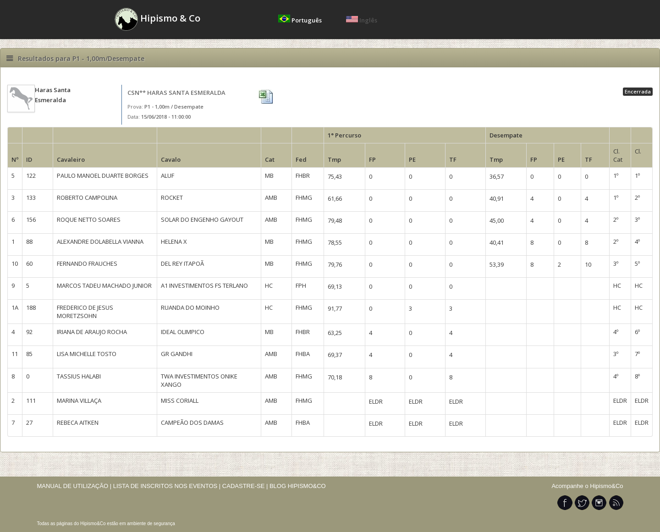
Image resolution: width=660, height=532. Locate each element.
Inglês (361, 20)
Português (300, 20)
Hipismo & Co (157, 19)
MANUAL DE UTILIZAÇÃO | (74, 486)
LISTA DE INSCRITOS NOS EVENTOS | (167, 486)
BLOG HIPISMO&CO (298, 486)
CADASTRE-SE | (246, 486)
